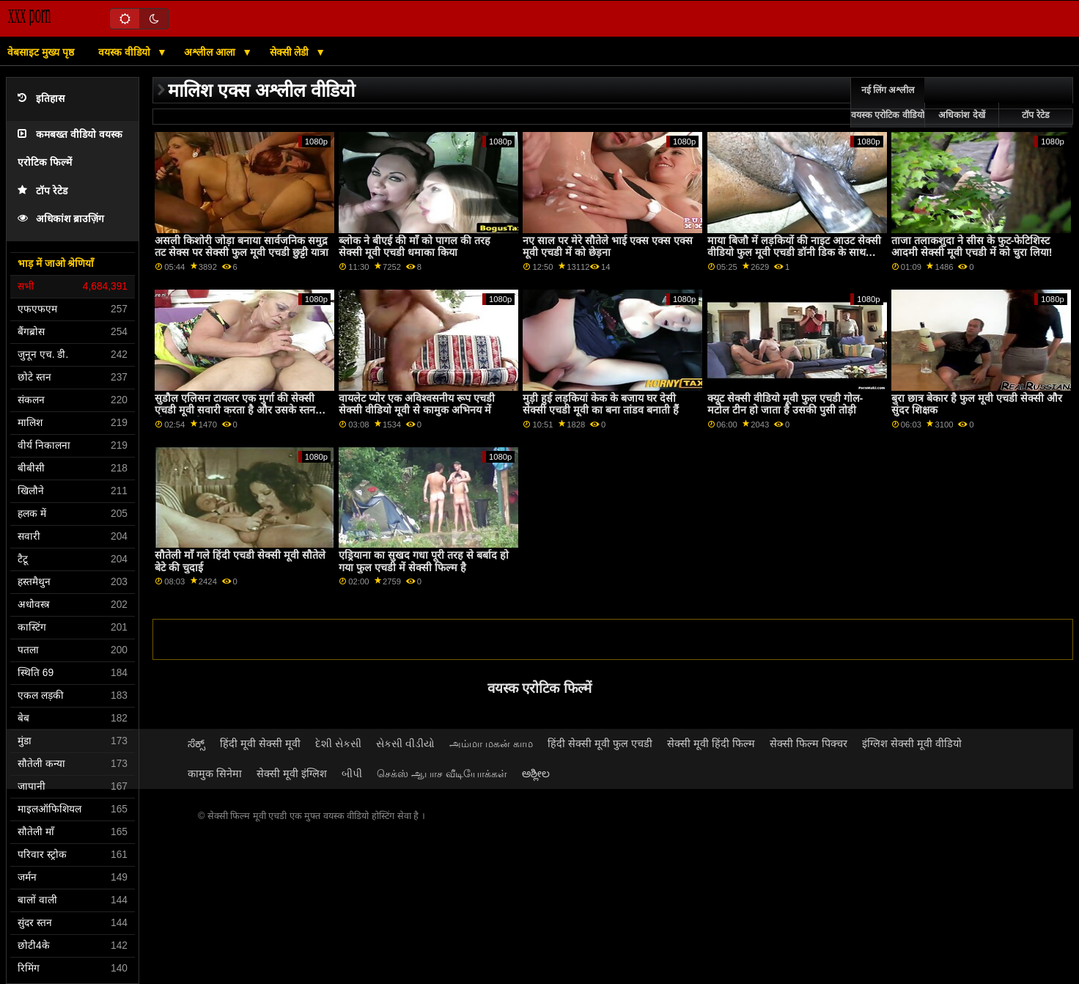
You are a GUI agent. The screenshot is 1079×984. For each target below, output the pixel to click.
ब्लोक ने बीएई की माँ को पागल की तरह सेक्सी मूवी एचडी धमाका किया (414, 247)
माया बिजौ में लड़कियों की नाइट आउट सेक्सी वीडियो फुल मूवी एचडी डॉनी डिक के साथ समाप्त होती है (794, 253)
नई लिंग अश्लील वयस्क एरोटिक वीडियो (887, 102)
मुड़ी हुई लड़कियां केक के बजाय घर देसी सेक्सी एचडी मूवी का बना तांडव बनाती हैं (601, 404)
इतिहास (41, 98)
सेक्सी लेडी (291, 52)
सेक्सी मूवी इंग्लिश (292, 773)
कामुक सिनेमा (215, 773)
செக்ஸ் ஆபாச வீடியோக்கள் (442, 773)
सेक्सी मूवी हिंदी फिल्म (711, 743)
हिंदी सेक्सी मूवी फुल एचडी (600, 743)
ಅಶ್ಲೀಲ (536, 773)
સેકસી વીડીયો (405, 743)
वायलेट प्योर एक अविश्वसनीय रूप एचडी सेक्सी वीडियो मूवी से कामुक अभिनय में (417, 404)
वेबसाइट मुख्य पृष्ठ (40, 52)
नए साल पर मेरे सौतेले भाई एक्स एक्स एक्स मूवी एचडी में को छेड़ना (608, 247)
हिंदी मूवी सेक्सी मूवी (260, 743)
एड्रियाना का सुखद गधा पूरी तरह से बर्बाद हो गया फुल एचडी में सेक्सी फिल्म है (424, 561)
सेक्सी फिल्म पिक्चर (808, 743)
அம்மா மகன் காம (491, 743)
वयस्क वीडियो (125, 52)
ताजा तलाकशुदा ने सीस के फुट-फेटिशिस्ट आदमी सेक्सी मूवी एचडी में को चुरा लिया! (972, 247)
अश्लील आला (211, 52)
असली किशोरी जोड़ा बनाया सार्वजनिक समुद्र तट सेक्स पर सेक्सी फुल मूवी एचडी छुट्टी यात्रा (241, 247)
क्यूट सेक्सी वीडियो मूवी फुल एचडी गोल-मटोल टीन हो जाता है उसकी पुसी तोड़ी (785, 404)
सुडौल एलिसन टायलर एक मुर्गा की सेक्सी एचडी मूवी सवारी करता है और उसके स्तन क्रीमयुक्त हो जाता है (235, 410)
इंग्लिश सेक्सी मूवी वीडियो (912, 743)
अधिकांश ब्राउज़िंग (61, 218)
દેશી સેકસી (338, 743)
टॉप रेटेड (42, 191)
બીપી (352, 773)
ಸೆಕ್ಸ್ (196, 743)
